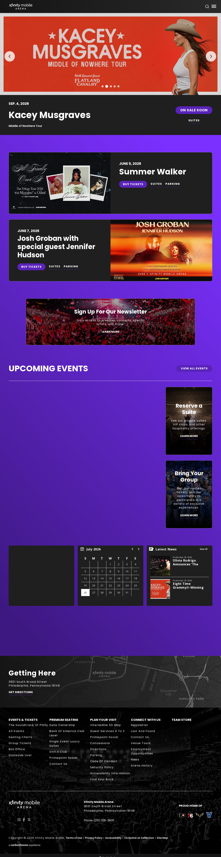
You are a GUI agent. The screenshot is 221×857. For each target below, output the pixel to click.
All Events (16, 731)
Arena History (142, 766)
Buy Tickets (133, 184)
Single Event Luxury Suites (64, 743)
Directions (98, 749)
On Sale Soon (194, 110)
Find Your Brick (102, 779)
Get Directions (21, 692)
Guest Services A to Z (107, 731)
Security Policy (102, 767)
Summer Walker (152, 171)
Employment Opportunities (142, 751)
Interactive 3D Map (105, 725)
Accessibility (113, 838)
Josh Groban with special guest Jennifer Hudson (56, 247)
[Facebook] (24, 819)
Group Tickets (20, 743)
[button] (7, 54)
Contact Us (58, 764)
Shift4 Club (58, 752)
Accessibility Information (110, 773)
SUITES (194, 120)
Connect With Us (146, 720)
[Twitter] (29, 819)
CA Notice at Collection (139, 838)
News (135, 760)
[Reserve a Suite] (189, 421)
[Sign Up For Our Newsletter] (110, 322)
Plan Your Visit (103, 720)
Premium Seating (63, 720)
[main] (110, 334)
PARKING (172, 184)
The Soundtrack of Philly (28, 725)
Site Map (162, 838)
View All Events (194, 368)
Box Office (17, 749)
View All (203, 549)
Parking (96, 755)
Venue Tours (141, 743)
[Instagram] (19, 819)
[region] (110, 576)
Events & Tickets (23, 720)
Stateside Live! (20, 755)
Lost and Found (143, 731)
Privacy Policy (93, 838)
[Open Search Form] (207, 6)
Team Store (181, 720)
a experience (25, 845)
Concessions (100, 743)
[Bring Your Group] (189, 494)
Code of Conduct (104, 761)
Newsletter (139, 725)
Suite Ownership (62, 725)
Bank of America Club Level (66, 733)
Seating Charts (20, 737)
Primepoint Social (63, 758)
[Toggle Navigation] (214, 7)
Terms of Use (74, 838)
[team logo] (182, 816)
